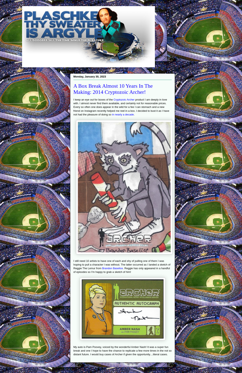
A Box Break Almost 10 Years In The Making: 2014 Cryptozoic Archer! (113, 89)
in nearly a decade (123, 114)
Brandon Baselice (112, 268)
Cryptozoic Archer (124, 99)
